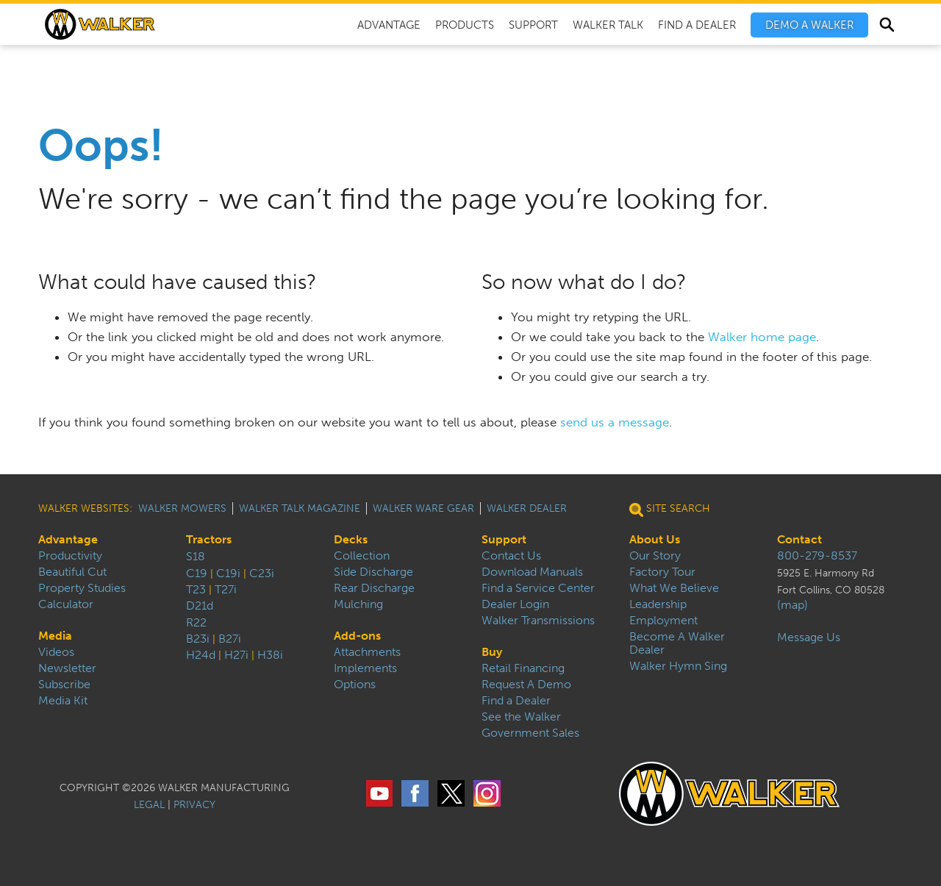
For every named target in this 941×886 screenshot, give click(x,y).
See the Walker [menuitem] (521, 717)
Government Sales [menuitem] (530, 733)
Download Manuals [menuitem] (532, 572)
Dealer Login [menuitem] (515, 604)
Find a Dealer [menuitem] (516, 700)
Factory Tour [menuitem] (662, 572)
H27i (236, 655)
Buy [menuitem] (492, 652)
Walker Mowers (182, 508)
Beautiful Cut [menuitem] (72, 572)
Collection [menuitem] (362, 555)
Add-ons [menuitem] (357, 636)
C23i (261, 573)
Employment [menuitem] (663, 620)
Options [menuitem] (355, 684)
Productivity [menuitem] (70, 555)
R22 (196, 622)
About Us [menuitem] (654, 539)
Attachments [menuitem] (367, 652)
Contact (799, 539)
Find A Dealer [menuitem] (697, 25)
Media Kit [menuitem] (62, 700)
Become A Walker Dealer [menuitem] (677, 643)
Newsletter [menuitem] (67, 668)
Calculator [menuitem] (65, 604)
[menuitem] (809, 25)
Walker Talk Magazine (299, 508)
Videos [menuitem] (56, 652)
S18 (195, 556)
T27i (226, 589)
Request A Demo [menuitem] (526, 684)
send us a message (614, 422)
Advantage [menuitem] (389, 25)
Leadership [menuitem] (658, 604)
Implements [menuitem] (365, 668)
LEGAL (149, 805)
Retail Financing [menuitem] (523, 668)
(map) (792, 605)
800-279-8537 (817, 555)
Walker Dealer (527, 508)
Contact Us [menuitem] (511, 555)
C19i (228, 573)
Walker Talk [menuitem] (608, 25)
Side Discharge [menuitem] (373, 572)
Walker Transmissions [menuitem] (538, 620)
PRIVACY (194, 805)
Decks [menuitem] (351, 539)
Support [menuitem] (533, 25)
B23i (198, 639)
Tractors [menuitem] (209, 539)
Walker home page (762, 336)
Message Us (808, 637)
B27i (229, 639)
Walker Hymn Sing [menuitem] (678, 666)
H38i (270, 655)
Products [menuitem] (464, 25)
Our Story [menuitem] (655, 555)
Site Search (669, 508)
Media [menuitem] (55, 636)
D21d (199, 605)
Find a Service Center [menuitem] (538, 588)
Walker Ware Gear (423, 508)
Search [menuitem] (886, 26)
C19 (196, 573)
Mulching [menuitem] (358, 604)
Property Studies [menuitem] (82, 588)
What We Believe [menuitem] (674, 588)
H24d (200, 655)
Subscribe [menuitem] (64, 684)
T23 (196, 589)
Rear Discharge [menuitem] (374, 588)
